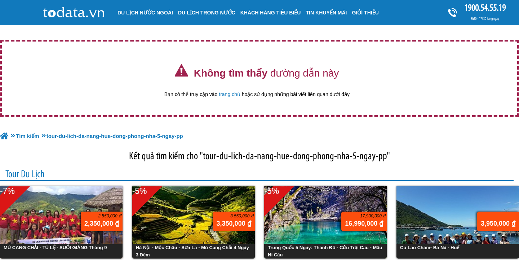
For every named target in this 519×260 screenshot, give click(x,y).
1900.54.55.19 (485, 7)
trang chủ (229, 94)
